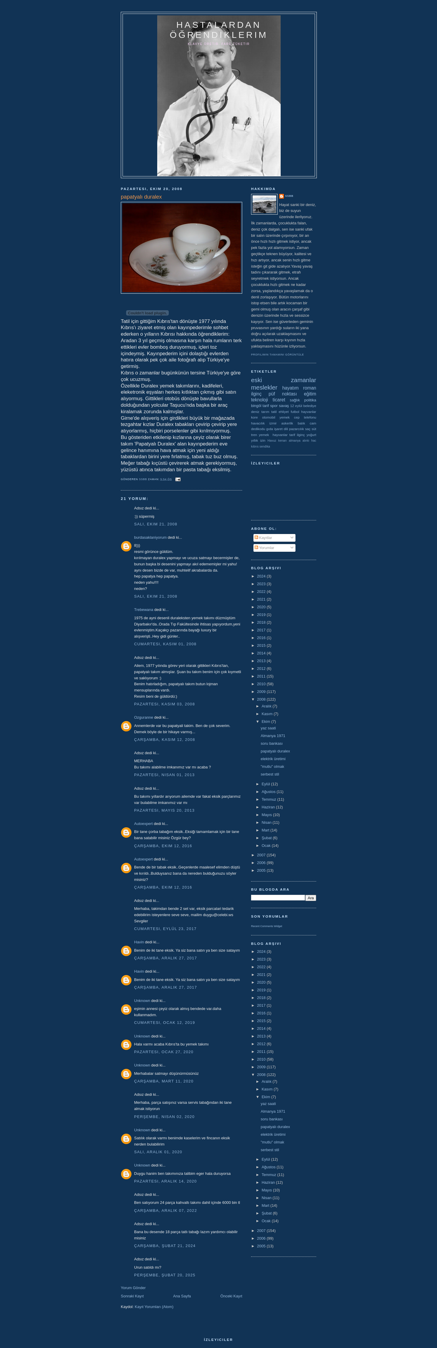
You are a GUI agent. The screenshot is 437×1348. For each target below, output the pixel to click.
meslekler (264, 387)
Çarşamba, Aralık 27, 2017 (165, 958)
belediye (309, 406)
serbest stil (270, 774)
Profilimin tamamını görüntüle (277, 354)
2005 (262, 870)
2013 (262, 661)
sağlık (295, 400)
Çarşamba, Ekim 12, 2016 (163, 846)
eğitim (310, 393)
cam (313, 423)
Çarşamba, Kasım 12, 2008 (164, 739)
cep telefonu (305, 417)
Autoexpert (143, 823)
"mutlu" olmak (272, 766)
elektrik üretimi (273, 759)
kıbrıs (254, 446)
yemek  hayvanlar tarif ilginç (282, 435)
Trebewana (143, 609)
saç (307, 429)
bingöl (256, 405)
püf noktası (283, 393)
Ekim (266, 721)
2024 (262, 576)
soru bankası (271, 743)
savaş (284, 405)
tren (254, 435)
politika (310, 400)
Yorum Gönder (133, 1288)
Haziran (269, 807)
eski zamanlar (283, 380)
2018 (262, 622)
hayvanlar (308, 412)
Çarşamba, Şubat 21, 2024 (165, 1246)
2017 (262, 630)
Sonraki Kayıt (132, 1296)
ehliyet (284, 412)
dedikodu (258, 429)
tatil (274, 412)
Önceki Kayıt (231, 1296)
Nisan (267, 822)
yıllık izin (258, 440)
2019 (262, 614)
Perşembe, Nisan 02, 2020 (164, 1116)
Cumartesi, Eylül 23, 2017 (165, 928)
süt (313, 429)
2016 (262, 638)
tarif (266, 405)
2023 (262, 584)
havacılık (258, 423)
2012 (262, 668)
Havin (139, 942)
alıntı (306, 440)
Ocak (267, 845)
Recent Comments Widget (266, 926)
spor (274, 405)
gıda (269, 429)
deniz (255, 412)
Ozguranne (143, 717)
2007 (262, 855)
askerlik (287, 423)
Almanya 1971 (273, 735)
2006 (262, 862)
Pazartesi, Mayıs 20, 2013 (164, 810)
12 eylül (296, 406)
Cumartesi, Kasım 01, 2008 (165, 644)
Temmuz (269, 799)
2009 (262, 691)
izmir (273, 423)
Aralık (267, 706)
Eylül (266, 784)
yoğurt (311, 435)
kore (254, 417)
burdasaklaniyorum (150, 537)
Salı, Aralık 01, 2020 (158, 1152)
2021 (262, 599)
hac (313, 440)
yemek (284, 417)
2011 (262, 676)
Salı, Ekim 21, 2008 (155, 524)
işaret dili (281, 429)
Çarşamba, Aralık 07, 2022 (165, 1210)
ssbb (289, 195)
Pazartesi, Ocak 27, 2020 (164, 1052)
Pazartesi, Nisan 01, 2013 (164, 775)
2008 (262, 699)
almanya (295, 440)
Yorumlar (264, 548)
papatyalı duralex (275, 751)
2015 (262, 645)
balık (301, 423)
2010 (262, 684)
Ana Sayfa (182, 1296)
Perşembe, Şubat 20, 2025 (164, 1275)
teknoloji (259, 399)
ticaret (279, 399)
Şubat (267, 838)
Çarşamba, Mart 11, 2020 (164, 1081)
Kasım (268, 714)
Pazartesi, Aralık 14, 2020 (165, 1181)
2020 (262, 607)
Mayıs (267, 815)
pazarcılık (296, 429)
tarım (265, 412)
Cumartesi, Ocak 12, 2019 (164, 1022)
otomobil (268, 417)
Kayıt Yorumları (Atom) (154, 1306)
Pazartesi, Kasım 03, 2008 (164, 704)
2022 (262, 591)
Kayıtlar (263, 537)
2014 (262, 653)
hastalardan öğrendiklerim (219, 30)
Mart (266, 830)
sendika (264, 446)
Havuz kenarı (277, 440)
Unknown (142, 1000)
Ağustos (269, 791)
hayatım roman (299, 387)
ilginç (256, 393)
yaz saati (268, 728)
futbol (295, 412)
